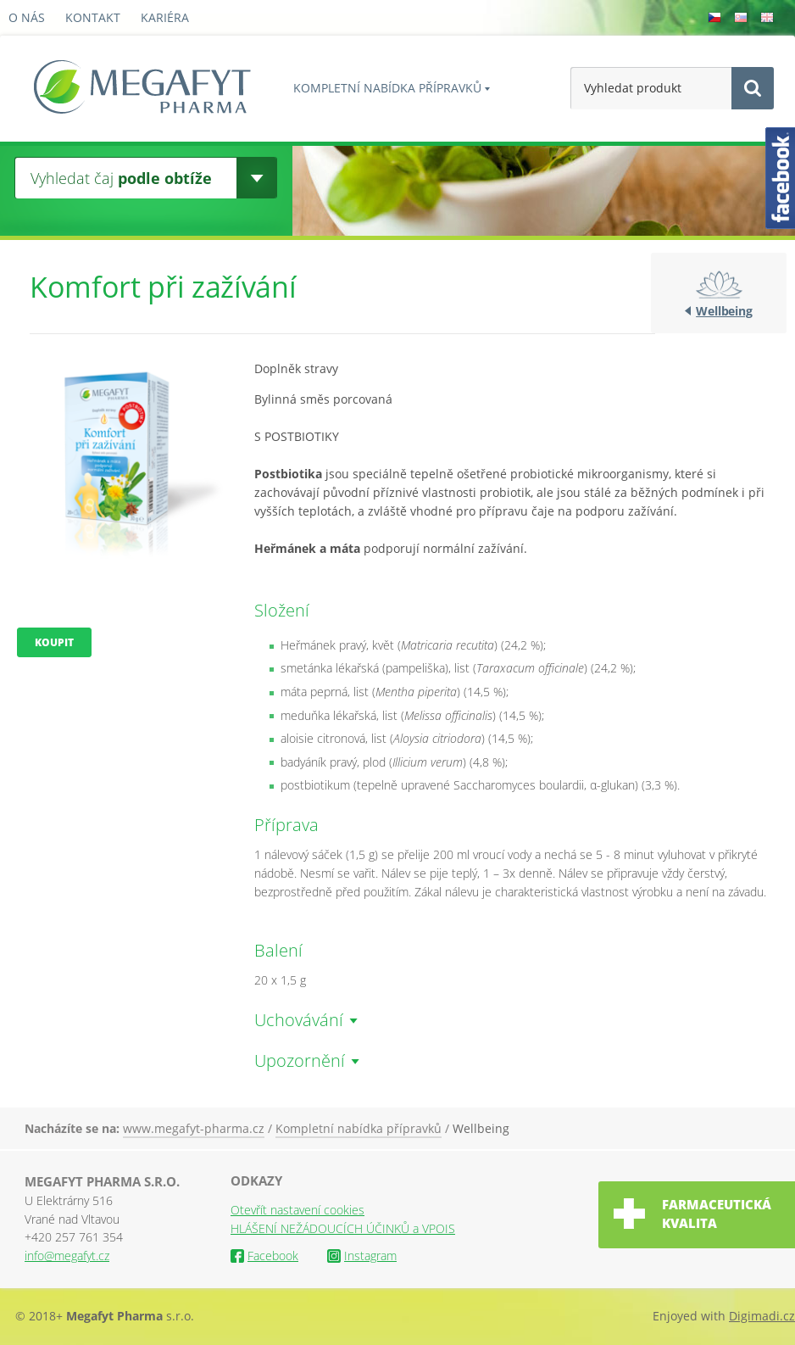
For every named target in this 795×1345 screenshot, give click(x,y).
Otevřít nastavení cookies (297, 1210)
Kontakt (92, 17)
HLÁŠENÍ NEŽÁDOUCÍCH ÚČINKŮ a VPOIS (343, 1228)
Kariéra (165, 17)
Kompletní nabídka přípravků (387, 88)
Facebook (264, 1255)
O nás (26, 17)
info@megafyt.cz (67, 1255)
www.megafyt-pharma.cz (193, 1128)
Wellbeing (724, 311)
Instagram (362, 1255)
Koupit (54, 642)
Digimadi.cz (762, 1316)
